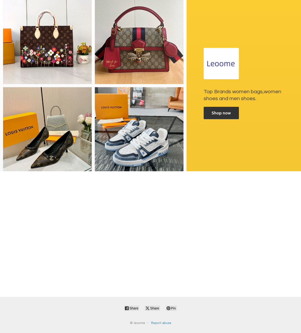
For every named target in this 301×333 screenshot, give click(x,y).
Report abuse (161, 323)
